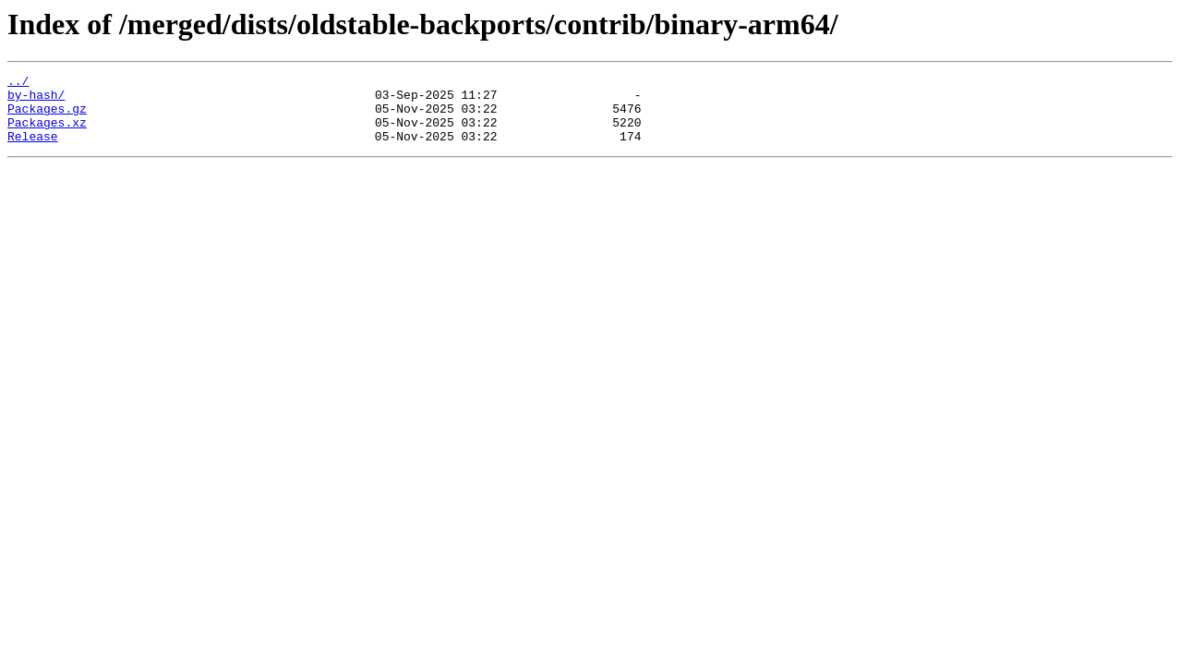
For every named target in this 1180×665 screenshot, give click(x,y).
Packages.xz (47, 133)
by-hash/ (36, 99)
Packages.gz (47, 116)
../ (18, 83)
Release (32, 149)
